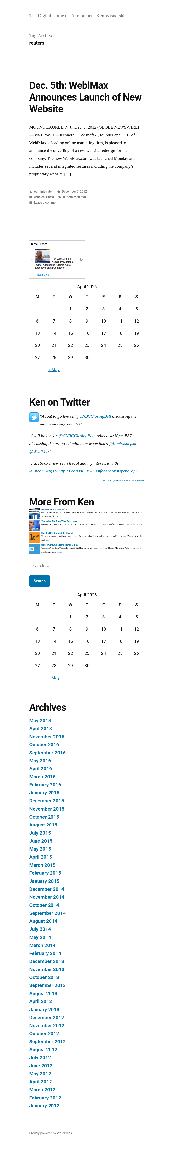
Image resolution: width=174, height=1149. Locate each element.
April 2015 (40, 857)
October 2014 (44, 905)
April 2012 (40, 1081)
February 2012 (45, 1098)
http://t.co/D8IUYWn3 (77, 471)
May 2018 (40, 720)
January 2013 (44, 1009)
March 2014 (42, 945)
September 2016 (47, 752)
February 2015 (45, 873)
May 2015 (40, 849)
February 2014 (45, 953)
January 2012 (44, 1106)
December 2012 (46, 1017)
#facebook (107, 471)
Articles (39, 197)
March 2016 (42, 777)
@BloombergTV (43, 471)
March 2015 (42, 865)
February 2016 (45, 785)
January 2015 (44, 881)
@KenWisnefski (122, 443)
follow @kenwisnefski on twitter (124, 481)
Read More (43, 274)
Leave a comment (46, 202)
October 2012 (44, 1033)
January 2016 (44, 793)
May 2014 (40, 937)
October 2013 (44, 977)
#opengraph (127, 471)
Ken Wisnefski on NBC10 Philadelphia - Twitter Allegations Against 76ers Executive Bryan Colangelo (55, 263)
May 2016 (40, 761)
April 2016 (40, 768)
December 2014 (46, 889)
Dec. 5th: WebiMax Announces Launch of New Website (85, 97)
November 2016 (46, 737)
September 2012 (47, 1041)
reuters (68, 197)
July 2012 (40, 1057)
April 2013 (40, 1001)
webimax (80, 197)
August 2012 (43, 1049)
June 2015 (40, 841)
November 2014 (46, 897)
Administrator (43, 191)
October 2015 (44, 817)
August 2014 (43, 921)
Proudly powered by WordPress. (51, 1133)
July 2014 (40, 929)
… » (56, 516)
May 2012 (40, 1074)
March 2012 (42, 1090)
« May (54, 369)
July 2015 (40, 833)
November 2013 (46, 969)
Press (50, 197)
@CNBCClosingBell (93, 416)
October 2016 (44, 744)
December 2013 (46, 961)
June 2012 (40, 1066)
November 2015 (46, 809)
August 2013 (43, 993)
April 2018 (40, 728)
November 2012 (46, 1025)
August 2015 (43, 825)
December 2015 (46, 801)
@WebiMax (39, 451)
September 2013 (47, 985)
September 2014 (47, 913)
